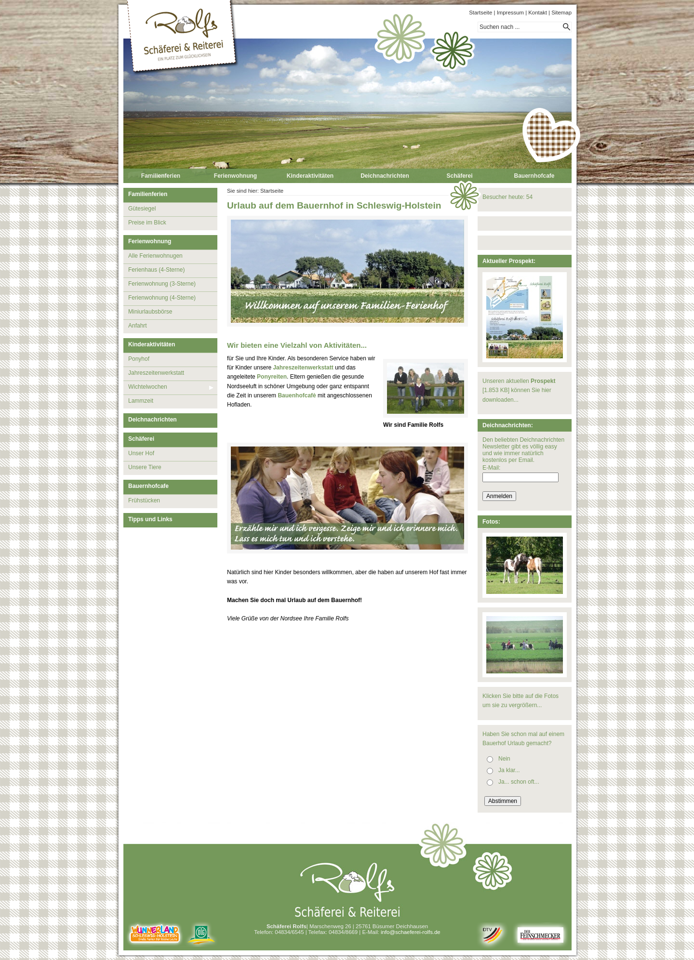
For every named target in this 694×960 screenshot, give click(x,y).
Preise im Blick (147, 222)
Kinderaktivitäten (310, 175)
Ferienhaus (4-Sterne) (156, 269)
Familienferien (160, 175)
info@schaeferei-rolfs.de (410, 932)
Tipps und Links (150, 519)
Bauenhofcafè (297, 395)
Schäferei (459, 175)
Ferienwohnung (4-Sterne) (162, 297)
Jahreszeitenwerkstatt (156, 372)
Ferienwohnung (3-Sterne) (162, 283)
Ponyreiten (272, 376)
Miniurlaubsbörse (150, 311)
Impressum (510, 12)
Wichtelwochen (147, 386)
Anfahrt (137, 325)
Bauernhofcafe (534, 175)
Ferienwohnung (235, 175)
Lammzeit (140, 400)
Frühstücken (144, 500)
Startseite (480, 12)
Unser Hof (141, 453)
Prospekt (543, 381)
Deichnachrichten (384, 175)
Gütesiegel (142, 208)
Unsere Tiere (144, 467)
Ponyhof (138, 358)
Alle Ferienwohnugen (155, 255)
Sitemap (561, 12)
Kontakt (537, 12)
